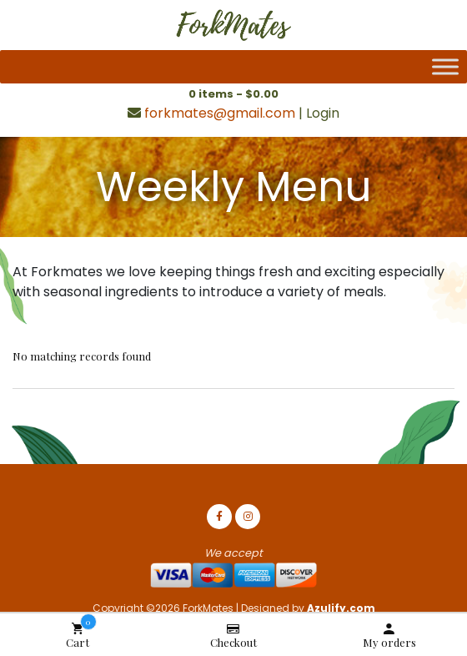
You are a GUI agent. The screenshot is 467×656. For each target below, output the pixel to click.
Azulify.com (341, 608)
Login (322, 113)
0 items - (233, 94)
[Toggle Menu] (445, 66)
